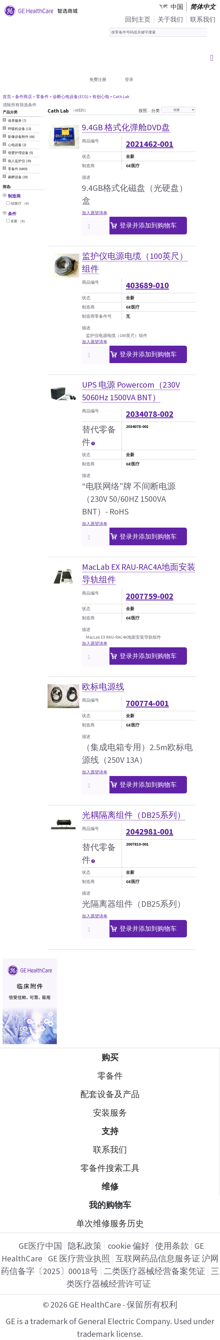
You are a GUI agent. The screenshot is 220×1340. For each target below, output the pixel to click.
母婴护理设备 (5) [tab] (20, 153)
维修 (110, 1186)
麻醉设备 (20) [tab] (18, 177)
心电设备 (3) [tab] (17, 145)
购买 (110, 1057)
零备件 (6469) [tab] (18, 169)
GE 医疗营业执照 (79, 1258)
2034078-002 (149, 414)
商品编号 (90, 140)
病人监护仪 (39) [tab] (19, 161)
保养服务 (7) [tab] (17, 120)
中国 (177, 7)
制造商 (88, 165)
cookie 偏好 (128, 1246)
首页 (7, 96)
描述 (86, 177)
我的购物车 (110, 1205)
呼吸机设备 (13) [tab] (19, 129)
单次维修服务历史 (110, 1223)
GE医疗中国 (40, 1246)
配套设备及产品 (110, 1094)
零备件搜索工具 (110, 1168)
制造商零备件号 (97, 316)
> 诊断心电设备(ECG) (68, 96)
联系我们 (203, 19)
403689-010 (147, 285)
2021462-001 (149, 144)
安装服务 (110, 1112)
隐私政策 (85, 1246)
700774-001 (147, 703)
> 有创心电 (99, 96)
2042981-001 (149, 831)
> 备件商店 (22, 96)
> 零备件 (41, 96)
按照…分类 (149, 110)
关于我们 (170, 19)
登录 (129, 79)
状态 (86, 156)
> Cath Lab (119, 96)
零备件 (110, 1076)
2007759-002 (149, 596)
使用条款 (172, 1246)
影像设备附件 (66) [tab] (21, 136)
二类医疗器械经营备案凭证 (154, 1271)
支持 (110, 1131)
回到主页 (137, 19)
